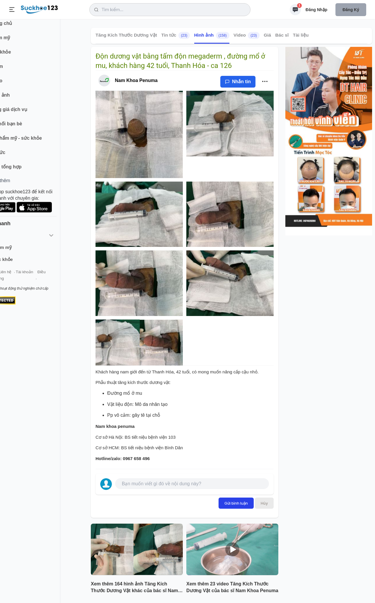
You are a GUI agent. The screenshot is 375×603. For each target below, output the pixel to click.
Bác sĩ (282, 35)
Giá (267, 35)
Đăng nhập (316, 9)
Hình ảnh (211, 35)
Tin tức (175, 35)
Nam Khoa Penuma (136, 80)
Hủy (264, 503)
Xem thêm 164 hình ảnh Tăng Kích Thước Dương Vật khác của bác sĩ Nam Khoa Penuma (134, 587)
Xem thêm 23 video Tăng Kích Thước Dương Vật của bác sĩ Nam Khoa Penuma (232, 587)
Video (246, 35)
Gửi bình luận (236, 503)
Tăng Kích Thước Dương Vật (126, 35)
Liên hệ (32, 278)
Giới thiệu (13, 278)
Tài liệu (301, 35)
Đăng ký (350, 9)
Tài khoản (52, 278)
